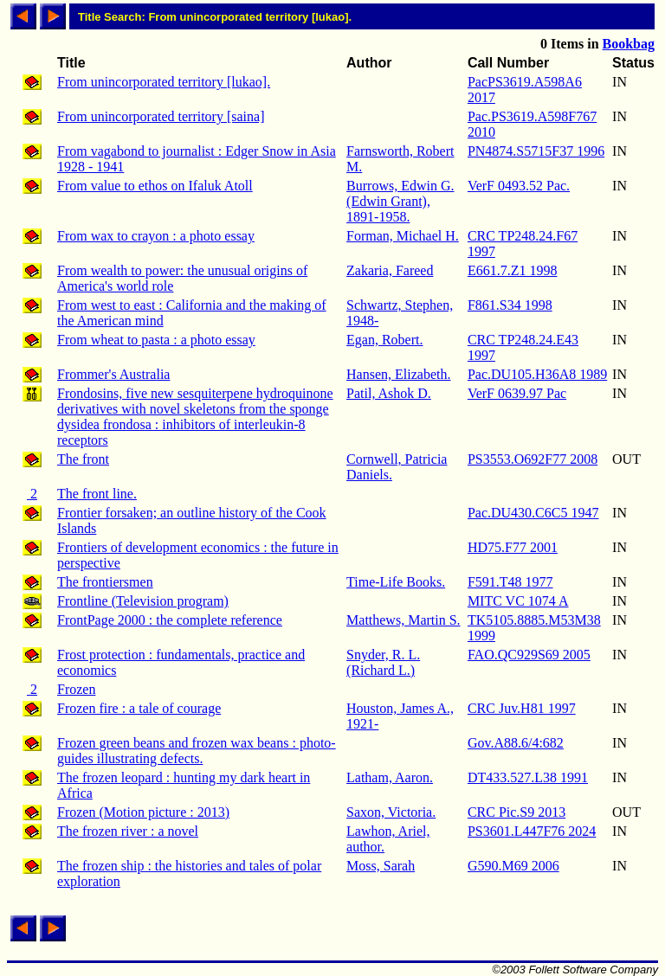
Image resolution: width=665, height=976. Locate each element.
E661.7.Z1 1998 (513, 270)
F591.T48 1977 (510, 582)
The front (83, 459)
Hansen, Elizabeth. (398, 374)
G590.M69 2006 (513, 865)
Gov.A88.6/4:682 (516, 742)
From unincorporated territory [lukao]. (163, 81)
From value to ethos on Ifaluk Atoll (155, 185)
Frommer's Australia (113, 374)
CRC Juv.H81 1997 (522, 708)
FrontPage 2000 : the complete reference (169, 620)
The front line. (97, 493)
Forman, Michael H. (402, 235)
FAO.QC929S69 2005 (529, 654)
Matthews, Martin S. (403, 620)
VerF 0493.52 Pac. (519, 185)
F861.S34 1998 (510, 305)
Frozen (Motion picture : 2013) (143, 812)
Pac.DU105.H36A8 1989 (537, 374)
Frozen (76, 689)
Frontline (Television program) (143, 601)
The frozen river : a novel (127, 831)
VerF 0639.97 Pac (517, 393)
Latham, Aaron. (389, 777)
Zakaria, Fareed (389, 270)
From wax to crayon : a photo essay (156, 235)
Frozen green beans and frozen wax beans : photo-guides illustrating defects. (196, 750)
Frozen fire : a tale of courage (139, 708)
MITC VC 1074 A (518, 601)
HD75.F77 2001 (513, 547)
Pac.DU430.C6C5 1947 (533, 512)
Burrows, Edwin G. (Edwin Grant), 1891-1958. (400, 201)
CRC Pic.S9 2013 (516, 812)
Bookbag (629, 43)
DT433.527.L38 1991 (528, 777)
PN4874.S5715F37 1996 (536, 151)
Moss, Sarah (380, 865)
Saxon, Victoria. (391, 812)
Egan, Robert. (384, 339)
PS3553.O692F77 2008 (532, 459)
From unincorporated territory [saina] (160, 116)
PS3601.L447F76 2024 (532, 831)
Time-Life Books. (395, 582)
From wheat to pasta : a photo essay (156, 339)
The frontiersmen (105, 582)
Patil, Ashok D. (388, 393)
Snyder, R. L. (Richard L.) (383, 662)
